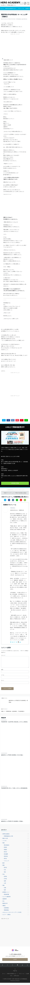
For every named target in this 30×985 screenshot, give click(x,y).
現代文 (16, 869)
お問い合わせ (16, 977)
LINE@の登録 (15, 483)
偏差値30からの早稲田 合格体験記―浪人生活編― (12, 757)
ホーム (2, 8)
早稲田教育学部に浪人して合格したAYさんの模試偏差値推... (14, 790)
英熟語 (16, 851)
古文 (16, 872)
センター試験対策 (16, 899)
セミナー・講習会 (16, 916)
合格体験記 (16, 910)
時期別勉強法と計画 (16, 838)
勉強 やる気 (16, 840)
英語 (16, 845)
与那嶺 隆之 (25, 19)
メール (2, 677)
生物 (16, 890)
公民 (16, 885)
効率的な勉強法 (16, 836)
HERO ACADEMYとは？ (10, 8)
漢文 (16, 874)
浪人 (16, 903)
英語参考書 (16, 896)
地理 (16, 883)
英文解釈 (16, 856)
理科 (16, 887)
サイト (2, 682)
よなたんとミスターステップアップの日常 (16, 914)
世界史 (16, 878)
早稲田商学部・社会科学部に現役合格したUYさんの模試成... (14, 724)
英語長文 (16, 858)
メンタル (16, 843)
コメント (3, 655)
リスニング (16, 863)
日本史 (16, 881)
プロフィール (21, 8)
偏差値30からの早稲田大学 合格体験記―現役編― (12, 823)
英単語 (16, 849)
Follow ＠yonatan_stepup (20, 492)
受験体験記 (19, 19)
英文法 (16, 854)
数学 (16, 865)
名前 (2, 671)
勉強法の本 (16, 905)
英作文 (16, 860)
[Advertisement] (13, 45)
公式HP (15, 961)
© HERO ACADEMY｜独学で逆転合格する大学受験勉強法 (15, 981)
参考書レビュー (16, 894)
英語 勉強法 (16, 847)
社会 (16, 876)
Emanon (18, 982)
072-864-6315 (16, 957)
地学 (16, 892)
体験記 (16, 908)
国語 (16, 867)
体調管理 (16, 901)
